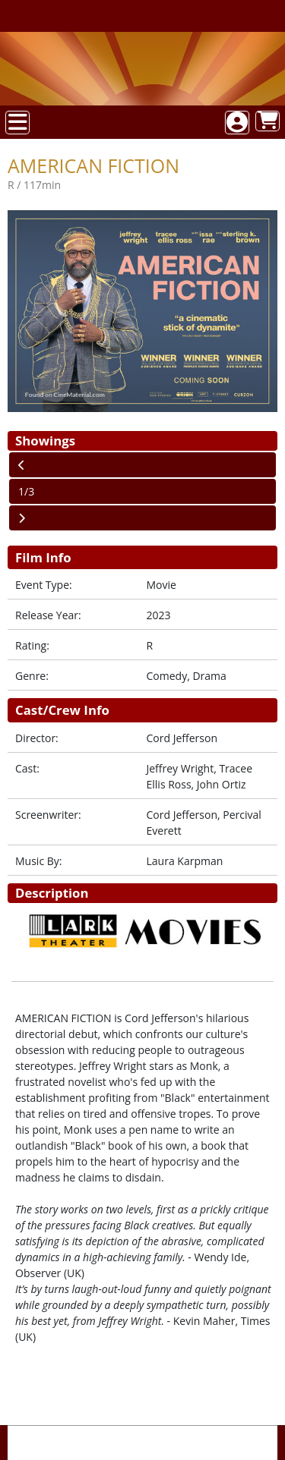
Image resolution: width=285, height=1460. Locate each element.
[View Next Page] (142, 517)
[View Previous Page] (142, 464)
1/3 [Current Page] (26, 491)
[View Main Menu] (17, 123)
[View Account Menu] (237, 123)
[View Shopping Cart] (267, 121)
